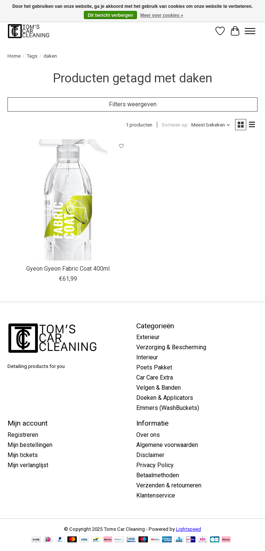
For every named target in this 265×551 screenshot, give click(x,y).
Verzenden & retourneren (168, 485)
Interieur (147, 357)
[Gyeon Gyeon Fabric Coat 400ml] (68, 200)
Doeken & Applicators (164, 397)
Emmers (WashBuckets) (167, 407)
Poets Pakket (154, 367)
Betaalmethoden (157, 475)
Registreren (22, 434)
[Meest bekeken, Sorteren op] (211, 125)
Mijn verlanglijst (27, 465)
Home (14, 56)
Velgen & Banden (158, 387)
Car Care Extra (154, 377)
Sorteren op (175, 125)
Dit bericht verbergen (110, 15)
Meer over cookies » (161, 15)
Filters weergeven (132, 104)
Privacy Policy (155, 465)
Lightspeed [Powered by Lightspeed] (188, 529)
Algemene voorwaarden (167, 444)
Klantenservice (155, 495)
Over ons (148, 434)
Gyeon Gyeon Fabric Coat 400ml (68, 268)
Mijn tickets (22, 455)
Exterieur (147, 337)
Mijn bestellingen (29, 444)
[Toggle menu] (250, 31)
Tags (32, 56)
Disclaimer (150, 455)
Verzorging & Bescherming (171, 347)
